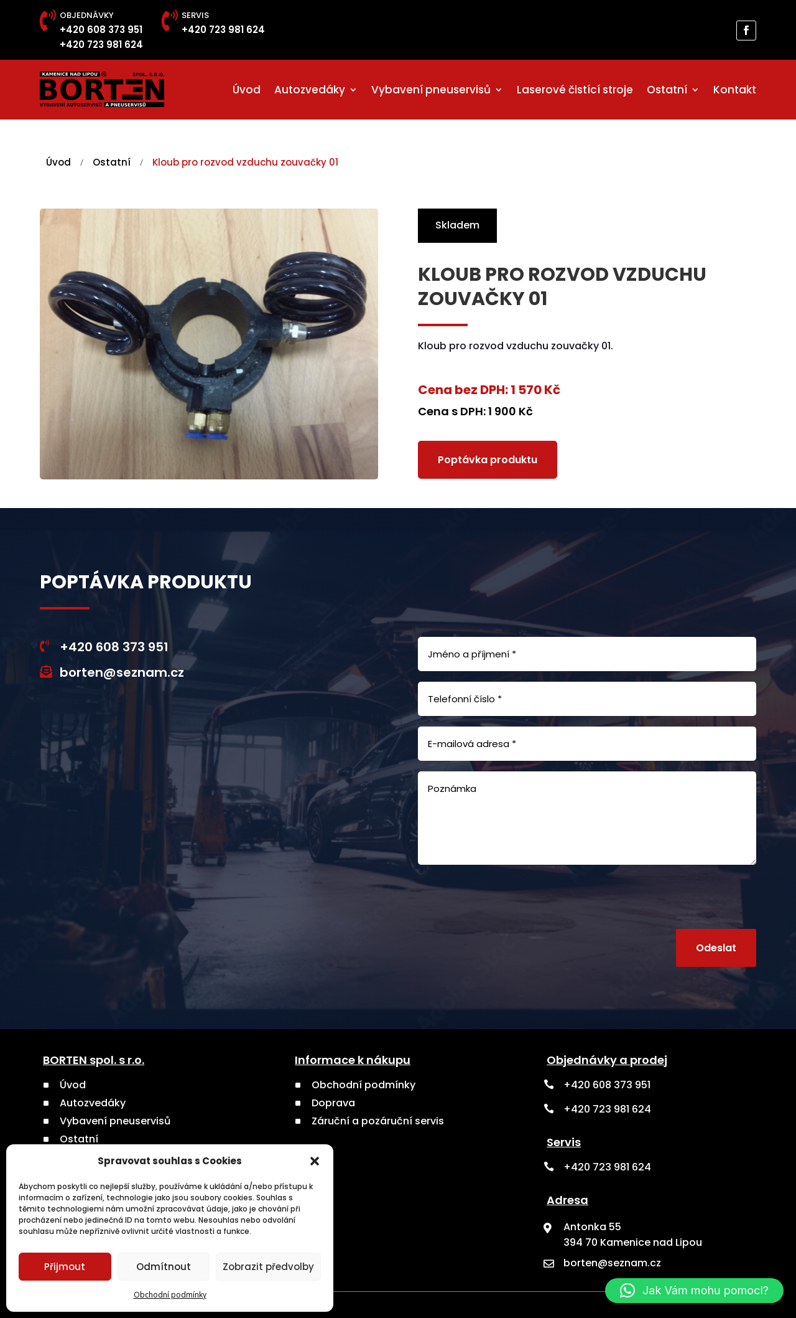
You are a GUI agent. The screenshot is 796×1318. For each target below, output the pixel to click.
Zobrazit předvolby (268, 1266)
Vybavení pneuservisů (431, 89)
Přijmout (64, 1266)
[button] (314, 1161)
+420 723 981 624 (101, 44)
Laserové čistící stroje (575, 89)
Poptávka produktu (487, 459)
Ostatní (667, 89)
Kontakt (734, 89)
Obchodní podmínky (170, 1294)
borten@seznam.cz (122, 672)
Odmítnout (163, 1266)
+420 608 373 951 (101, 29)
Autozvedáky (309, 89)
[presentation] (661, 899)
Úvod (247, 89)
